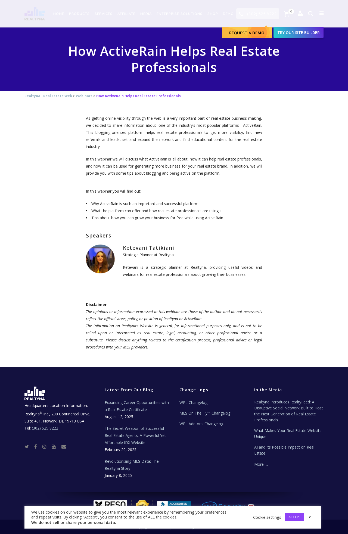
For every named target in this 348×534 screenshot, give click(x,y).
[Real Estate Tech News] (63, 446)
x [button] (310, 516)
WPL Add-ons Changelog (201, 423)
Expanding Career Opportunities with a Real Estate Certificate (137, 406)
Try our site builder (298, 32)
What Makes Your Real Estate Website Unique (288, 433)
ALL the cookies (162, 516)
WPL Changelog (193, 402)
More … (261, 464)
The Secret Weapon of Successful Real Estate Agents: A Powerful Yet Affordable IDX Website (135, 435)
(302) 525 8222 (261, 13)
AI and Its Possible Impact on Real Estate (284, 450)
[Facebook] (37, 446)
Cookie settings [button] (267, 517)
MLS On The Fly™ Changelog (204, 413)
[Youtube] (56, 446)
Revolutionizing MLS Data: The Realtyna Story (132, 465)
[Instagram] (46, 446)
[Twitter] (28, 446)
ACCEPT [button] (294, 516)
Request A (247, 32)
